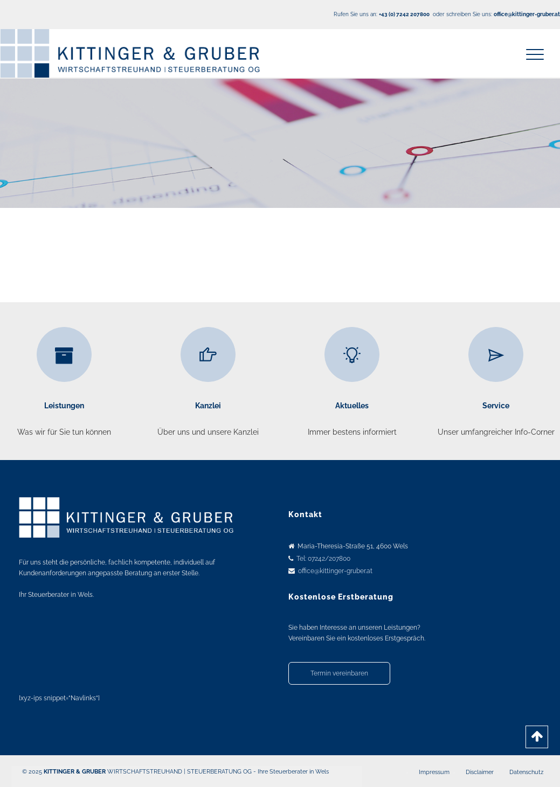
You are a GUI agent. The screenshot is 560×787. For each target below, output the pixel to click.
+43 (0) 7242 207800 (404, 14)
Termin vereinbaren (339, 673)
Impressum (434, 772)
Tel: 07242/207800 (323, 558)
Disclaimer (480, 772)
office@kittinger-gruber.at (335, 571)
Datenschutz (526, 772)
